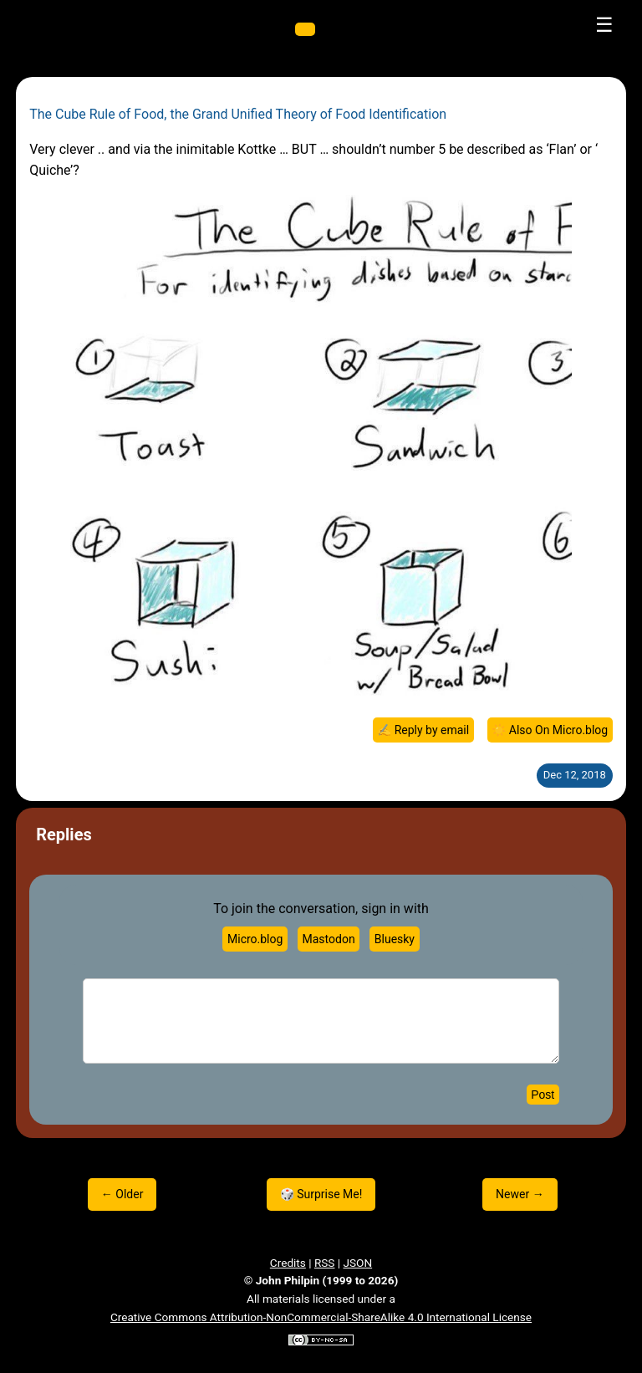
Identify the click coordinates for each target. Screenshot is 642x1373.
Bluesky (394, 939)
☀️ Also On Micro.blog (550, 730)
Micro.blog (255, 939)
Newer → (520, 1194)
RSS (324, 1262)
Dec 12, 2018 (574, 774)
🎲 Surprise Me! (321, 1194)
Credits (288, 1262)
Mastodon (329, 939)
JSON (358, 1262)
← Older (122, 1194)
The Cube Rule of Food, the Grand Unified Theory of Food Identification (237, 114)
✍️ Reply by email (423, 730)
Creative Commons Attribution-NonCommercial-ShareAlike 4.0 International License (321, 1317)
